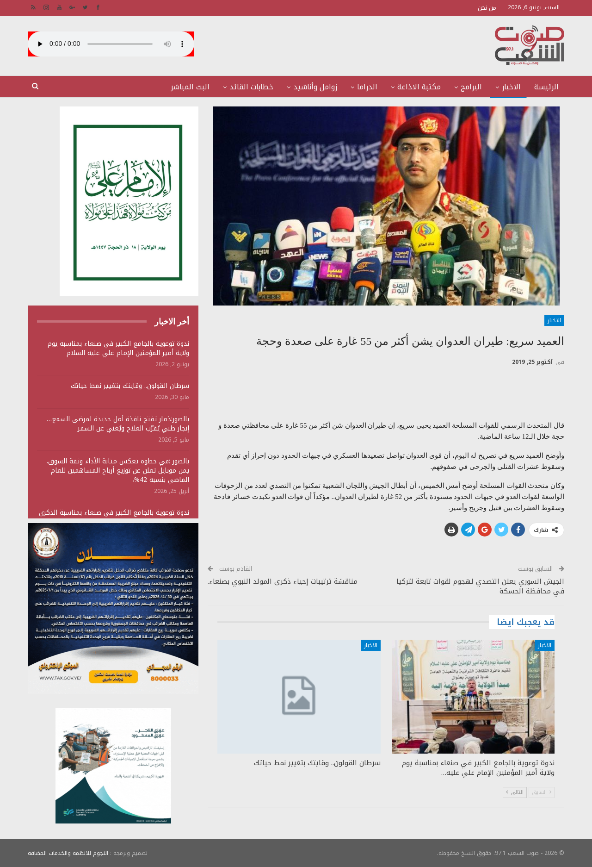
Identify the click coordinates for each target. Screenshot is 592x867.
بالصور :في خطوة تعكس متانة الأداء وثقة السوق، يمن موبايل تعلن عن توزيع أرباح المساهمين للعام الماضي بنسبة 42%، (117, 470)
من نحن (487, 7)
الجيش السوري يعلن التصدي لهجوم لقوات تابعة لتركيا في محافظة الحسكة (480, 586)
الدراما (367, 87)
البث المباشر (190, 87)
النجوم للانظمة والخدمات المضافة (68, 853)
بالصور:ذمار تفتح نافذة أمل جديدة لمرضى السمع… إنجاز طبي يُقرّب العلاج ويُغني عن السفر (118, 424)
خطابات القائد (251, 87)
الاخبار (511, 87)
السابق (541, 792)
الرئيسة (546, 87)
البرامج (471, 87)
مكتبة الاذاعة (419, 87)
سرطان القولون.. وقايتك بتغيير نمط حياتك (130, 386)
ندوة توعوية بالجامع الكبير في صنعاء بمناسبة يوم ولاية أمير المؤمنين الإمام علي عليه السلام (118, 348)
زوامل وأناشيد (315, 87)
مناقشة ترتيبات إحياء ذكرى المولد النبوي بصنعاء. (283, 581)
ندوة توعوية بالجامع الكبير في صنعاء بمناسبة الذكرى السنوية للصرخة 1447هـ (114, 517)
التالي (515, 792)
